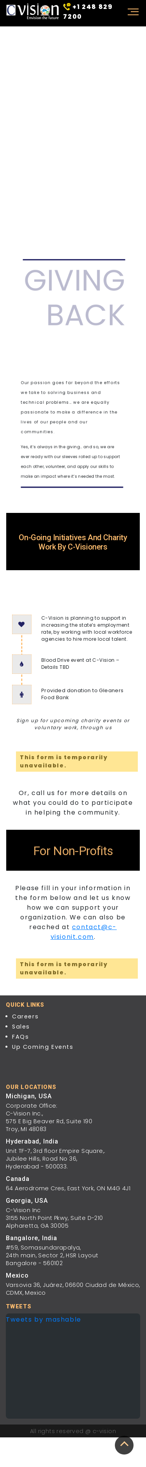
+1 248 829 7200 (88, 11)
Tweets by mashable (43, 1319)
